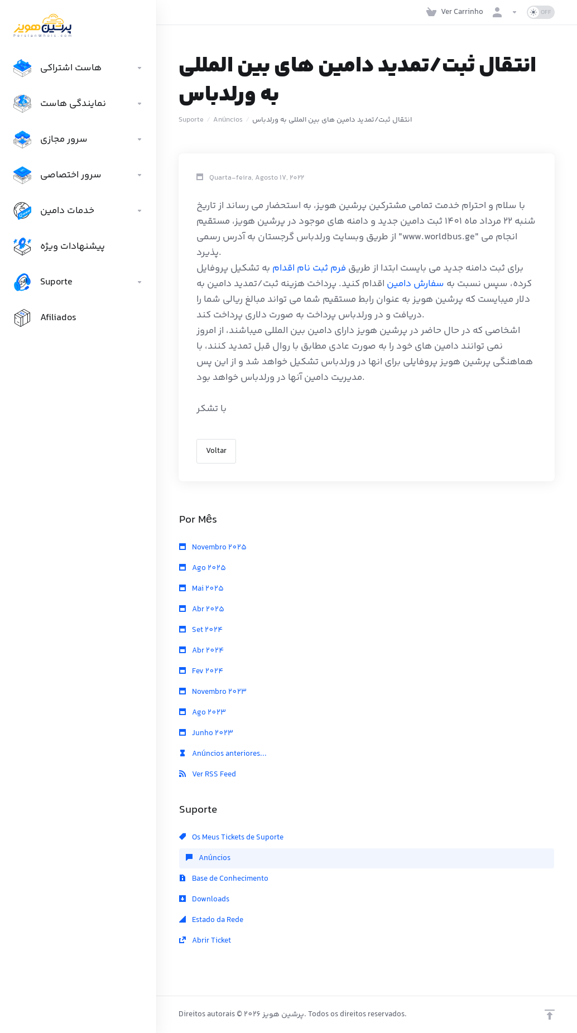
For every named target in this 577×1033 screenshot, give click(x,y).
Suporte (191, 119)
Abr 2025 (201, 610)
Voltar (216, 451)
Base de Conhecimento (223, 879)
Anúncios (228, 119)
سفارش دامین (415, 284)
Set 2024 (201, 630)
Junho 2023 (206, 733)
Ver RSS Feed (207, 775)
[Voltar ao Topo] (550, 1014)
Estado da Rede (211, 920)
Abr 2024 (201, 651)
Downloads (204, 900)
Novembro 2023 (213, 692)
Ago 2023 (202, 713)
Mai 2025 (201, 589)
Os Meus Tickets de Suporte (231, 838)
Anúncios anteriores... (223, 754)
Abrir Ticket (205, 941)
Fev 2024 (201, 671)
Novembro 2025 (213, 548)
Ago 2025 (202, 568)
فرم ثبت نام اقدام (309, 268)
